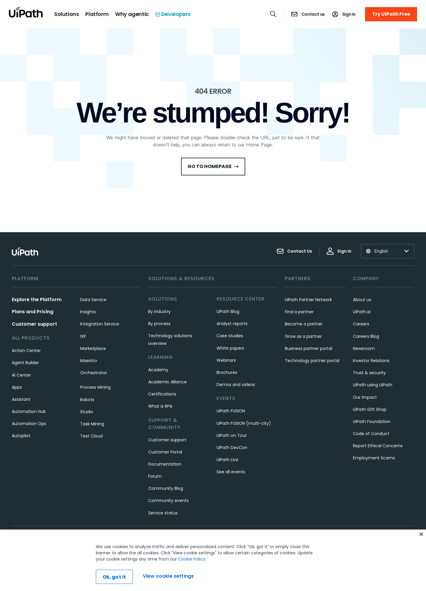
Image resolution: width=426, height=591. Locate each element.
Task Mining (92, 424)
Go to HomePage (213, 166)
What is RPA (160, 406)
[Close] (421, 534)
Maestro (88, 361)
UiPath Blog (228, 311)
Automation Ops (29, 424)
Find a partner (299, 312)
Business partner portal (308, 348)
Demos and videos (236, 384)
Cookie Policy (191, 559)
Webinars (226, 360)
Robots (87, 400)
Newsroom (364, 348)
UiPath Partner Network (308, 300)
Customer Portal (165, 452)
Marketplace (93, 348)
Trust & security (369, 373)
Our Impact (365, 397)
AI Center (21, 375)
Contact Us (294, 251)
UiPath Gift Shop (369, 409)
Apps (17, 387)
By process (159, 324)
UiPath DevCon (232, 447)
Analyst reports (232, 324)
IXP (83, 336)
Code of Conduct (371, 434)
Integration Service (99, 324)
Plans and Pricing (32, 311)
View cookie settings (168, 576)
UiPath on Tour (232, 435)
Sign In (339, 251)
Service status (163, 513)
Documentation (164, 464)
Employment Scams (374, 458)
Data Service (93, 300)
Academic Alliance (167, 382)
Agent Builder (25, 363)
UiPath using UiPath (372, 385)
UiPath (227, 460)
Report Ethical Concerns (378, 446)
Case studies (230, 336)
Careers (361, 324)
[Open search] (273, 14)
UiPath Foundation (371, 421)
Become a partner (304, 324)
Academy (158, 370)
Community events (168, 500)
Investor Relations (371, 361)
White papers (230, 348)
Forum (155, 476)
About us (362, 300)
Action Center (26, 350)
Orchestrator (93, 373)
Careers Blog (366, 336)
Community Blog (165, 488)
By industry (159, 311)
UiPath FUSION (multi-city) (244, 423)
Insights (88, 312)
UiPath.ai (361, 312)
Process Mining (95, 387)
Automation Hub (29, 411)
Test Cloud (91, 436)
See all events (231, 472)
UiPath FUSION (231, 411)
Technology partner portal (312, 361)
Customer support (34, 324)
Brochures (227, 372)
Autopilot (21, 436)
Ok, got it (114, 577)
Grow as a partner (303, 336)
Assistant (21, 399)
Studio (86, 412)
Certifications (162, 394)
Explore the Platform (37, 299)
